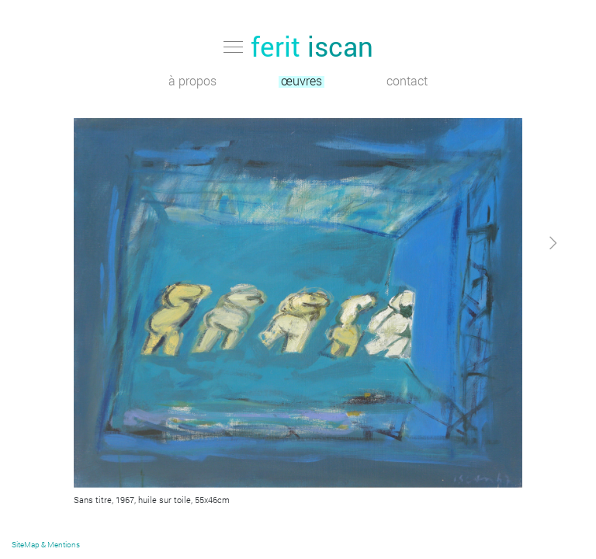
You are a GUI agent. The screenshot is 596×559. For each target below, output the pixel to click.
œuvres (301, 82)
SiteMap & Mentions (46, 545)
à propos (192, 82)
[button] (521, 383)
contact (407, 82)
